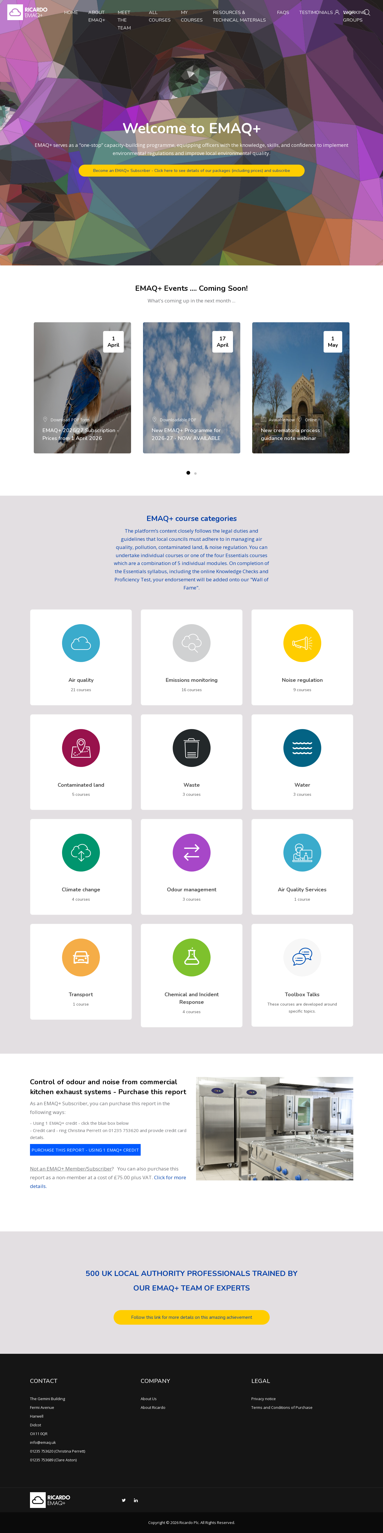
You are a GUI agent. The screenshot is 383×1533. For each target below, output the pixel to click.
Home (71, 12)
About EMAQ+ (96, 16)
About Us (149, 1398)
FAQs (283, 12)
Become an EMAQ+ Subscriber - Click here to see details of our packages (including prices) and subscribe (191, 170)
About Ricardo (153, 1407)
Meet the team (124, 20)
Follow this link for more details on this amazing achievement (191, 1317)
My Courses (192, 16)
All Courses (160, 16)
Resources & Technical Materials (239, 16)
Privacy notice (263, 1398)
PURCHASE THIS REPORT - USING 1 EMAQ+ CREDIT (85, 1150)
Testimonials (316, 12)
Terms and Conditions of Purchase (282, 1407)
